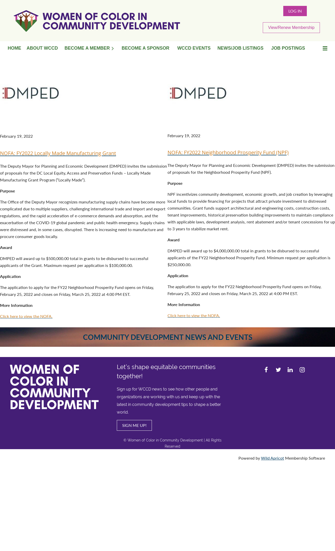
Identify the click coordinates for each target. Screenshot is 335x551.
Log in (295, 10)
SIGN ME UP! (134, 425)
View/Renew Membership (291, 27)
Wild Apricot (272, 458)
